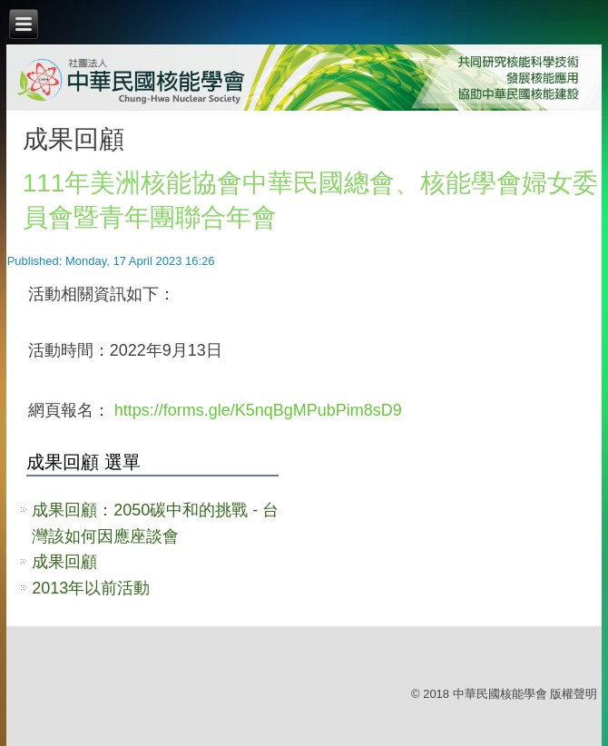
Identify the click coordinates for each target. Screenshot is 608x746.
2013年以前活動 (91, 588)
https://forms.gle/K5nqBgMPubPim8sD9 (258, 410)
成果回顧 (64, 562)
